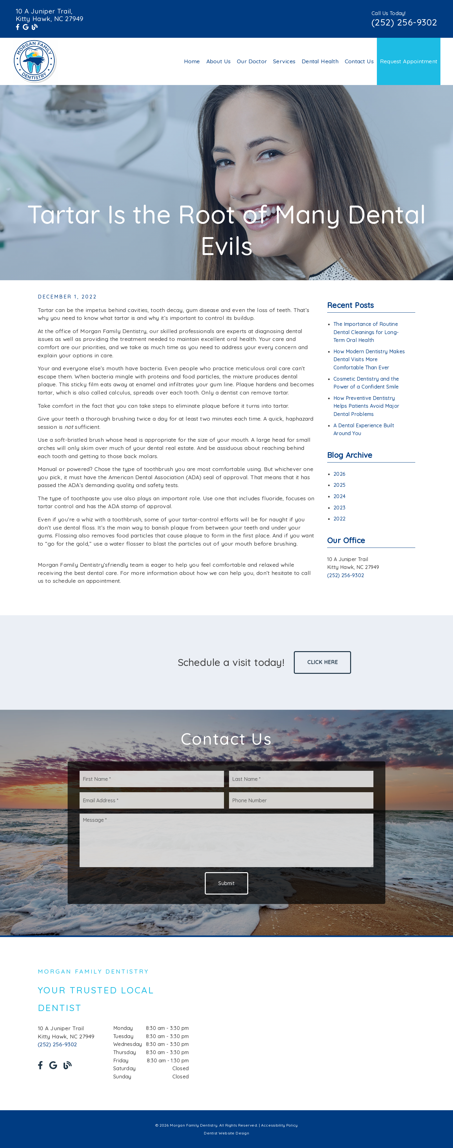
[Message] (226, 840)
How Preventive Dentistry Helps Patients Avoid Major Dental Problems (366, 406)
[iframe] (339, 1023)
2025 (339, 485)
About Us (218, 61)
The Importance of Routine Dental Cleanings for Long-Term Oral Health (366, 332)
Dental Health (320, 61)
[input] (152, 779)
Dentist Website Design (226, 1133)
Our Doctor (252, 61)
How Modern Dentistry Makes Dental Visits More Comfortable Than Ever (369, 359)
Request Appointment (408, 61)
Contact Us (359, 61)
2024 (339, 496)
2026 (339, 474)
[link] (18, 27)
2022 (339, 518)
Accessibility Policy (279, 1125)
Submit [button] (226, 883)
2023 (339, 507)
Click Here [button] (322, 662)
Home (192, 61)
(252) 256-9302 (404, 22)
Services (284, 61)
